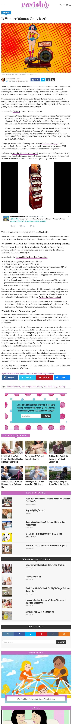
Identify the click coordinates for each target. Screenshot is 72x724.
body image (53, 386)
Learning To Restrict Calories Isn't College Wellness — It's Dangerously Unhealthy (46, 601)
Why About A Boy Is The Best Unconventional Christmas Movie (12, 484)
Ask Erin (36, 708)
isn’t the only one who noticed (25, 153)
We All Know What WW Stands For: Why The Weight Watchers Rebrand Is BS (48, 589)
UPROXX (16, 111)
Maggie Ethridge (29, 527)
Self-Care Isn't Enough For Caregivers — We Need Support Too (58, 459)
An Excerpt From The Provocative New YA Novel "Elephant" (46, 545)
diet (23, 386)
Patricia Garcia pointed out (50, 297)
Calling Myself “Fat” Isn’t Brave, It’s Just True (34, 457)
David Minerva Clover (30, 504)
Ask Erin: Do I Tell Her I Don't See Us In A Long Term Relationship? (44, 535)
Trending (6, 13)
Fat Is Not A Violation (33, 576)
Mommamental (36, 652)
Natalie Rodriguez (30, 548)
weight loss (31, 386)
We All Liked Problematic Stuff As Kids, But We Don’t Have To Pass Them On (48, 500)
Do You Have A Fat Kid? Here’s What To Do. (36, 699)
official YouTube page (49, 143)
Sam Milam (28, 513)
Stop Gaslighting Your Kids (35, 510)
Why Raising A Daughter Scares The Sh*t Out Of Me (59, 483)
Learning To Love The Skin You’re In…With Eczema (34, 483)
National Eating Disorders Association (31, 257)
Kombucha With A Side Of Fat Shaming (40, 611)
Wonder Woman (13, 386)
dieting (62, 386)
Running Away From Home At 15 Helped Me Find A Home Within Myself (46, 523)
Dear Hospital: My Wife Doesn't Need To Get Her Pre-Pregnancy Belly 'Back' (12, 459)
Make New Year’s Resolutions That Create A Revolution (46, 565)
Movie (39, 386)
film (45, 386)
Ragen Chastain (10, 79)
